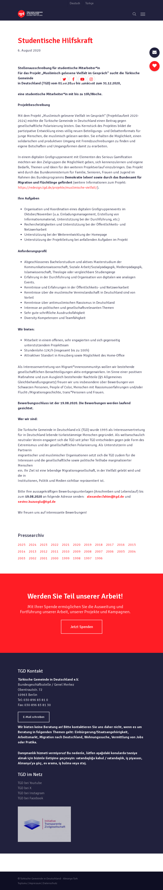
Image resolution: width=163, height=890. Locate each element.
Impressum (35, 883)
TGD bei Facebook (30, 798)
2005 (121, 551)
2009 (77, 551)
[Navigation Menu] (143, 14)
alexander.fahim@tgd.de (105, 496)
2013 (33, 551)
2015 (132, 545)
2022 (55, 545)
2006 (110, 551)
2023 (44, 545)
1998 (77, 558)
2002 (33, 558)
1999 (66, 558)
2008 (88, 551)
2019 (88, 545)
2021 (66, 545)
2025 (21, 545)
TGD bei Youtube (30, 783)
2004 (132, 551)
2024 (33, 545)
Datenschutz (50, 883)
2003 (21, 558)
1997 (88, 558)
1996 (99, 558)
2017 (110, 545)
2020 (77, 545)
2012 (44, 551)
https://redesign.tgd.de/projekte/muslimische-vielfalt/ (57, 187)
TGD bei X (24, 788)
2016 (121, 545)
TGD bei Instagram (31, 793)
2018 (99, 545)
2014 (21, 551)
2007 (99, 551)
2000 (55, 558)
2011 (55, 551)
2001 (44, 558)
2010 (66, 551)
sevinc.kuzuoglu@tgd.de (37, 502)
